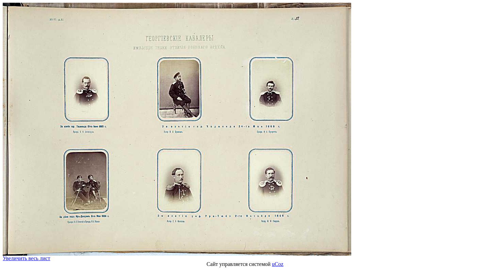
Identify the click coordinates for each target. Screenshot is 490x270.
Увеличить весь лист (26, 258)
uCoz (277, 264)
